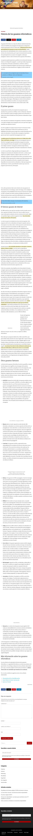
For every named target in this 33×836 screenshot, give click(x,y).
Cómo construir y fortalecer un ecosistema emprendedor (13, 800)
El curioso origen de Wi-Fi (6, 794)
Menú (3, 8)
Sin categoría (4, 780)
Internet (3, 771)
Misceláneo (3, 775)
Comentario (4, 703)
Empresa (3, 769)
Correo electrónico (6, 726)
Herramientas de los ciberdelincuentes (11, 678)
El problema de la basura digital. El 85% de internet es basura (14, 790)
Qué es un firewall (7, 682)
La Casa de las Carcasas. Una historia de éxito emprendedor (14, 792)
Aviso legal (26, 832)
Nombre (3, 720)
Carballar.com (10, 2)
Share (3, 39)
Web (2, 732)
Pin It (13, 39)
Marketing (3, 773)
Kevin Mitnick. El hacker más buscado (11, 680)
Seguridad (3, 31)
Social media (4, 782)
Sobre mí (3, 833)
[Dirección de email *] (16, 752)
